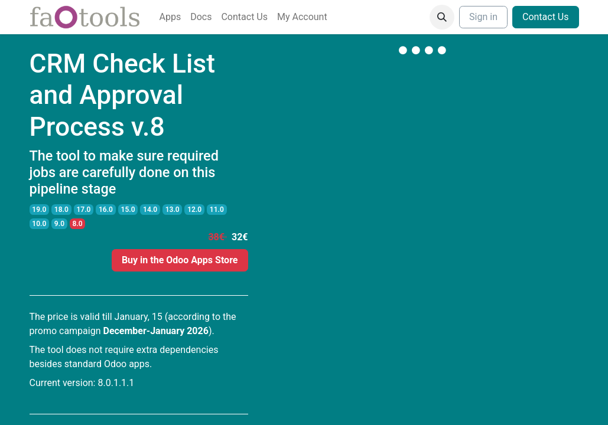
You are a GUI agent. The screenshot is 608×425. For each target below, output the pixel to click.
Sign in (483, 16)
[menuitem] (170, 17)
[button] (442, 17)
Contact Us (545, 16)
